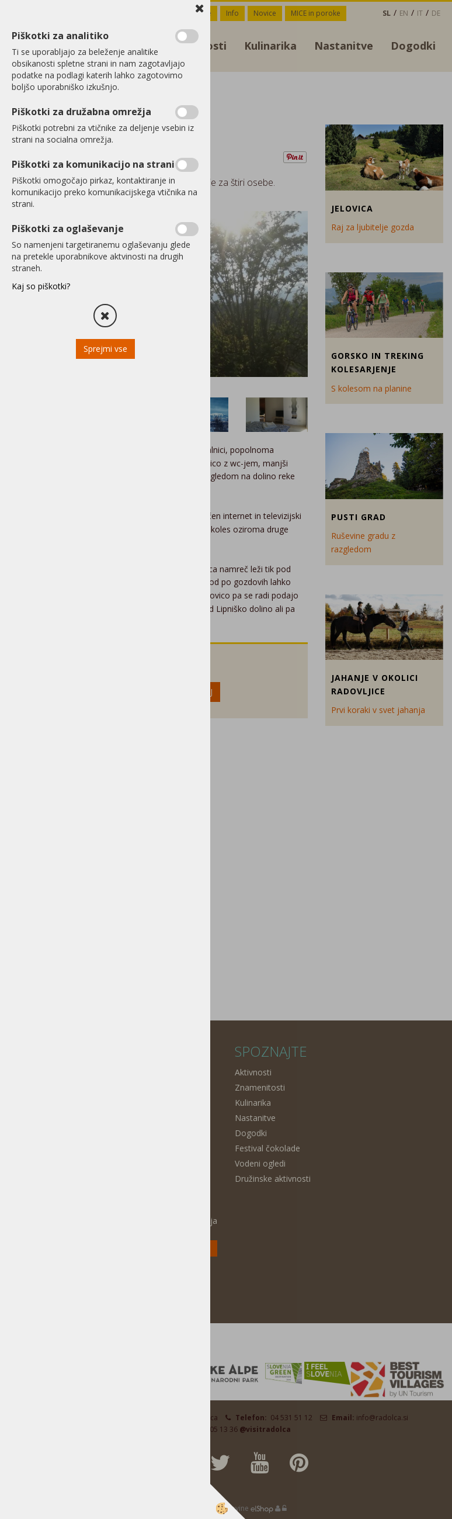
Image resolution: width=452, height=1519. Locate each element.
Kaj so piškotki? (41, 286)
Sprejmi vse (105, 348)
